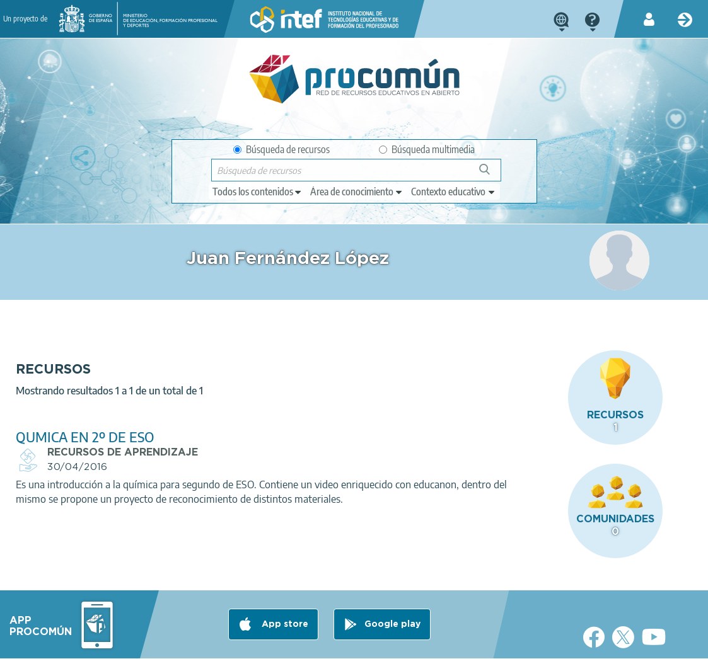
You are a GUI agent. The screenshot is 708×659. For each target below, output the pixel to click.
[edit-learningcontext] (453, 191)
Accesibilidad (358, 644)
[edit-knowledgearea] (356, 191)
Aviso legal (107, 644)
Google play (392, 594)
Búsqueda (491, 174)
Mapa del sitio (427, 644)
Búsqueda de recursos (281, 149)
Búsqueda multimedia (427, 149)
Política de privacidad (186, 644)
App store (283, 594)
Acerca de (50, 644)
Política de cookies (280, 644)
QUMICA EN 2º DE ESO (262, 405)
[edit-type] (257, 191)
